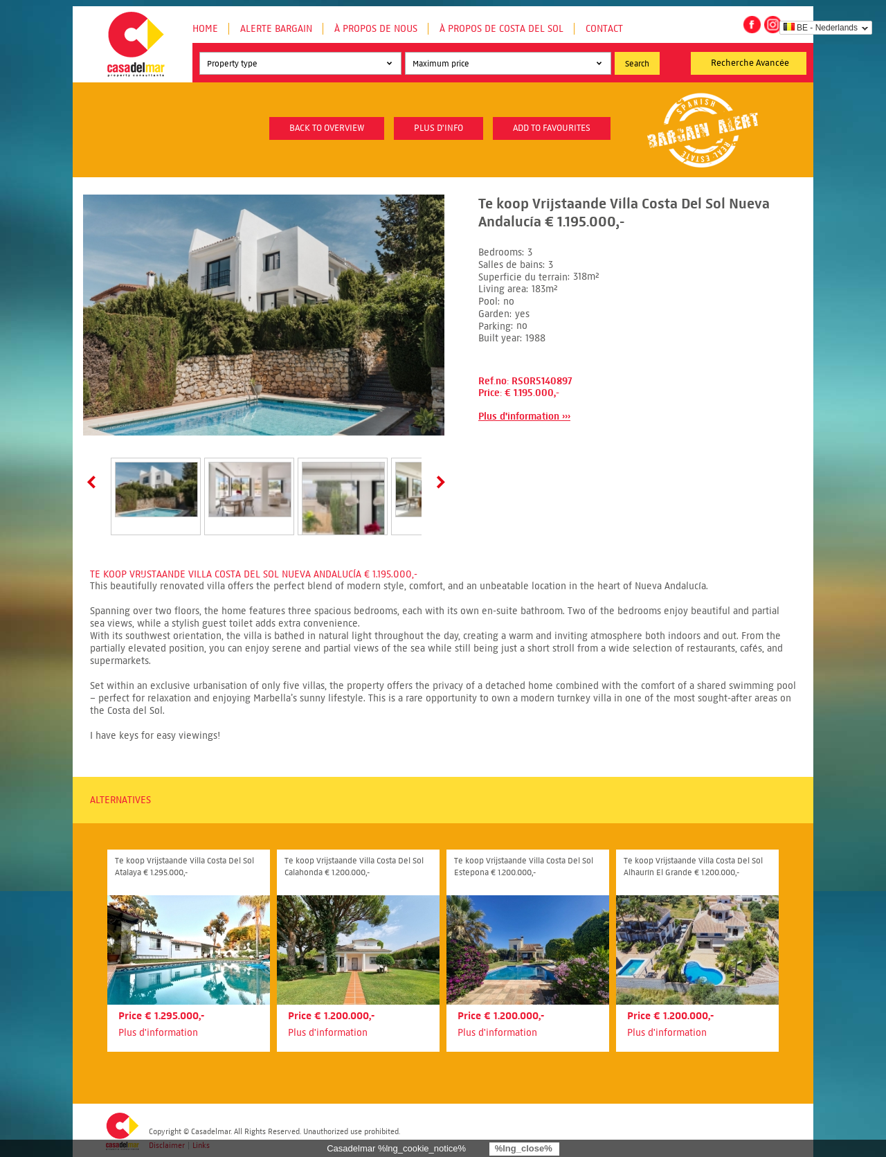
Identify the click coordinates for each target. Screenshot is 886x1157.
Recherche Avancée (750, 63)
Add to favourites (551, 128)
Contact (604, 29)
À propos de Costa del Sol (501, 29)
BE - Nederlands (821, 28)
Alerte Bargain (276, 29)
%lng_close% (523, 1148)
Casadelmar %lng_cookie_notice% (396, 1148)
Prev (94, 482)
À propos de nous (375, 29)
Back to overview (326, 128)
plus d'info (438, 128)
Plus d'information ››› (524, 416)
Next (438, 482)
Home (205, 29)
